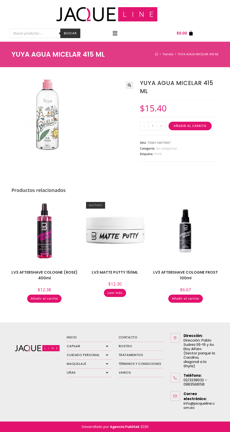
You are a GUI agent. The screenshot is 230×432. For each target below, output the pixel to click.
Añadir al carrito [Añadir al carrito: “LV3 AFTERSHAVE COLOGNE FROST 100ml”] (185, 298)
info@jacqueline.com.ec (199, 405)
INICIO (72, 337)
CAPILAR (89, 346)
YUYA (158, 154)
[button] (115, 33)
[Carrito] (185, 33)
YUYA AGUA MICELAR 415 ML (198, 54)
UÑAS (89, 372)
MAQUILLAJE (89, 364)
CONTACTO (128, 337)
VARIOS (125, 372)
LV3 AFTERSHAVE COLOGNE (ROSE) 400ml (44, 275)
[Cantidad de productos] (152, 126)
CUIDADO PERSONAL (89, 355)
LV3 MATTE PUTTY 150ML (115, 272)
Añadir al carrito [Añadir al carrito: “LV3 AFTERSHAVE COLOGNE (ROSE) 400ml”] (44, 298)
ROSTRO (125, 346)
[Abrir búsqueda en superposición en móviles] (45, 33)
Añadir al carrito (190, 126)
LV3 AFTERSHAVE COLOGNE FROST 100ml (185, 275)
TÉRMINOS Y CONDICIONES (140, 364)
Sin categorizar (166, 148)
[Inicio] (156, 54)
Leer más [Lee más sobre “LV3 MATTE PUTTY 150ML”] (115, 293)
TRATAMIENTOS (131, 355)
